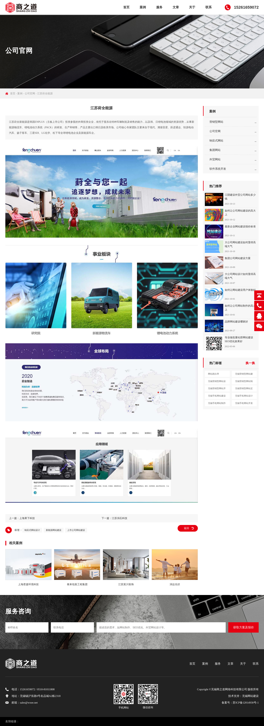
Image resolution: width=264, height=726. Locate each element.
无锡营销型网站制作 (244, 382)
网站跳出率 (213, 374)
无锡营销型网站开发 (217, 389)
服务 (159, 7)
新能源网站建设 (53, 530)
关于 (192, 7)
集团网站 (215, 150)
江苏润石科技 (119, 518)
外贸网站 (215, 159)
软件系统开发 (217, 168)
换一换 (250, 363)
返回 (186, 528)
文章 (176, 7)
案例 (143, 7)
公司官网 (30, 93)
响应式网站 (216, 140)
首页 (126, 7)
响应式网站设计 (32, 530)
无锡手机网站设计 (244, 396)
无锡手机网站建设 (217, 396)
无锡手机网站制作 (217, 403)
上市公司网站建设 (76, 530)
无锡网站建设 (250, 695)
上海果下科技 (27, 518)
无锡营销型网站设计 (217, 382)
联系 (208, 7)
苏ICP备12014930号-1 (246, 702)
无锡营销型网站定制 (244, 389)
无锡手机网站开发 (244, 403)
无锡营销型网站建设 (244, 375)
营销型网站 (216, 121)
